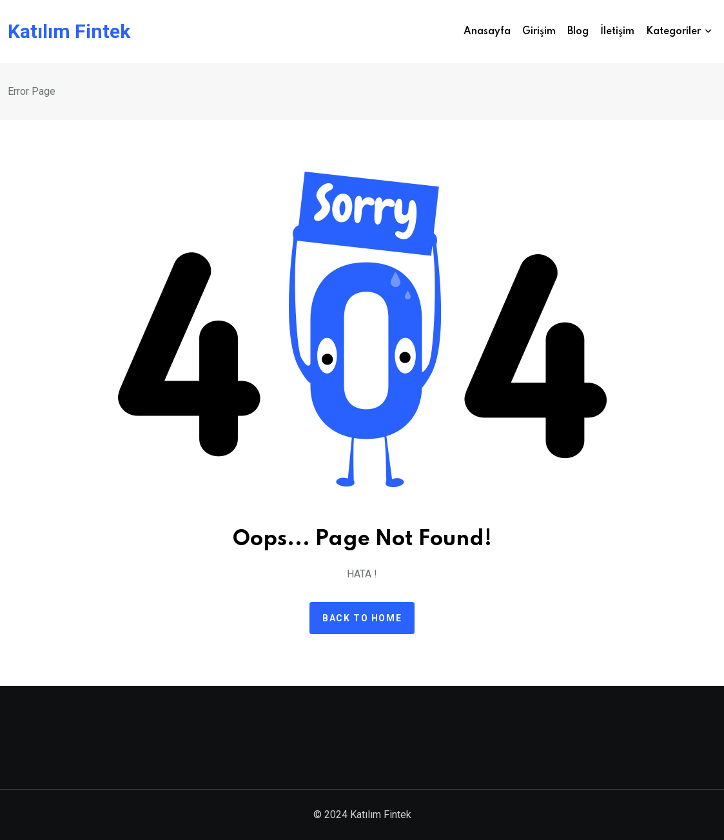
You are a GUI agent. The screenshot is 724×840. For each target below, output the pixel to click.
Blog (578, 31)
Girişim (539, 31)
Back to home (362, 618)
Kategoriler (673, 31)
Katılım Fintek (69, 32)
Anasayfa (487, 31)
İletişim (617, 31)
